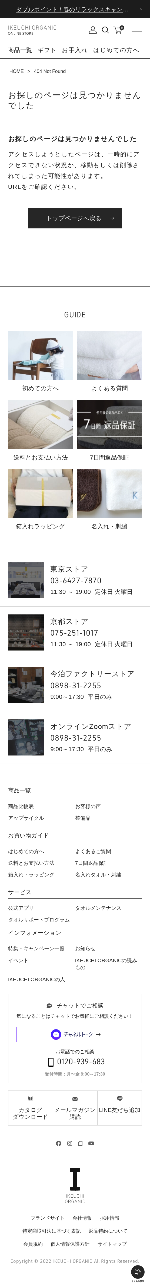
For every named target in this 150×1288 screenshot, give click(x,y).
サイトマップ (112, 1244)
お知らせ (85, 948)
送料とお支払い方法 (31, 863)
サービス (20, 892)
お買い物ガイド (28, 836)
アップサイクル (26, 818)
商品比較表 (21, 806)
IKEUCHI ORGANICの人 (36, 979)
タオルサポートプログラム (39, 920)
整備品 (83, 818)
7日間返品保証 (92, 863)
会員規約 (33, 1244)
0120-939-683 (81, 1062)
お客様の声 (88, 806)
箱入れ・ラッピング (31, 875)
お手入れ (75, 50)
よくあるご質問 (93, 851)
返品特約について (108, 1231)
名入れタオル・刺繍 (98, 875)
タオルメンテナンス (98, 908)
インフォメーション (34, 933)
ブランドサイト (48, 1218)
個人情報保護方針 (70, 1244)
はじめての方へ (116, 50)
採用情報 (109, 1218)
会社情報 (82, 1218)
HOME (16, 71)
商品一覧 (19, 790)
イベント (18, 960)
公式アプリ (21, 908)
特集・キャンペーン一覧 (36, 948)
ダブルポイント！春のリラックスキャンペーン (78, 9)
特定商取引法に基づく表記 (51, 1231)
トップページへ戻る (74, 218)
